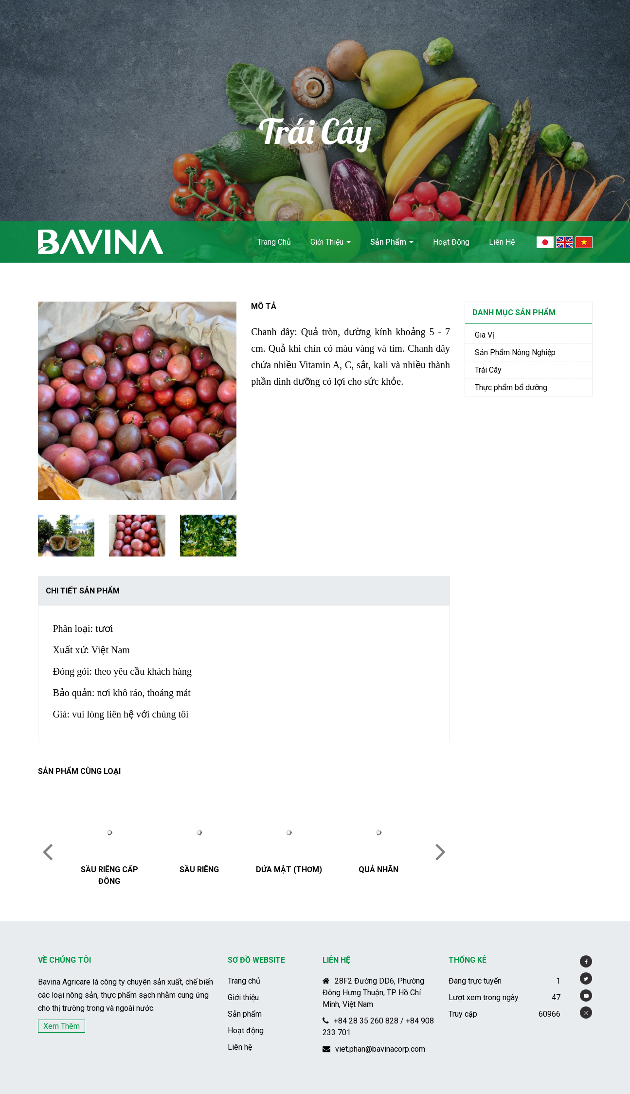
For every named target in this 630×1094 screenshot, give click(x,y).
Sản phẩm (388, 242)
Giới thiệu (326, 242)
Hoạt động (451, 242)
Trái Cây (488, 370)
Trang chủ (274, 242)
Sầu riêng (199, 869)
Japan (545, 242)
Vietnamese (584, 242)
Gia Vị (484, 335)
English (564, 242)
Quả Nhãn (378, 869)
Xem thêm (61, 1026)
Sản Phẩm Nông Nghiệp (515, 352)
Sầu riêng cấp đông (109, 875)
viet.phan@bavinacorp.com (374, 1049)
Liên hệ (502, 242)
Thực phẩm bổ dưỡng (511, 387)
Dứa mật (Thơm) (289, 869)
